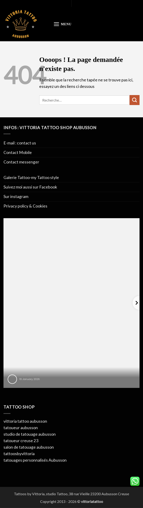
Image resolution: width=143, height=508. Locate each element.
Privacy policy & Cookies (25, 206)
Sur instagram (15, 196)
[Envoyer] (135, 100)
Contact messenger (21, 162)
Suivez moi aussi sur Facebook (30, 187)
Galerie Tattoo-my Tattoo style (31, 177)
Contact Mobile (17, 152)
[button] (62, 24)
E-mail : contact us (19, 143)
